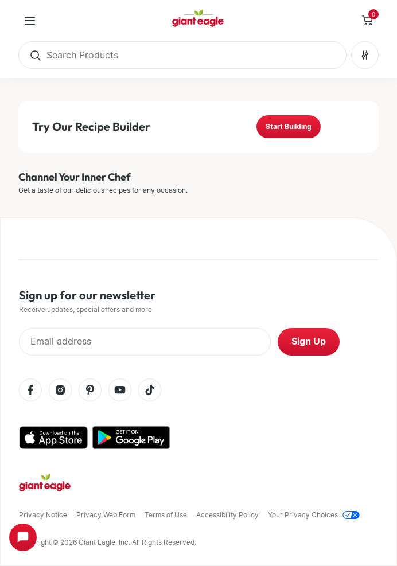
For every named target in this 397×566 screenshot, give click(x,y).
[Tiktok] (149, 390)
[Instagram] (60, 390)
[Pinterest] (90, 390)
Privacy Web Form (105, 514)
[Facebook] (30, 390)
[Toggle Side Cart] (367, 20)
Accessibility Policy (227, 514)
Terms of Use (166, 514)
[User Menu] (29, 20)
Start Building (289, 126)
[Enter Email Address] (145, 342)
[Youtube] (119, 390)
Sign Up (308, 341)
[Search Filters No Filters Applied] (365, 55)
